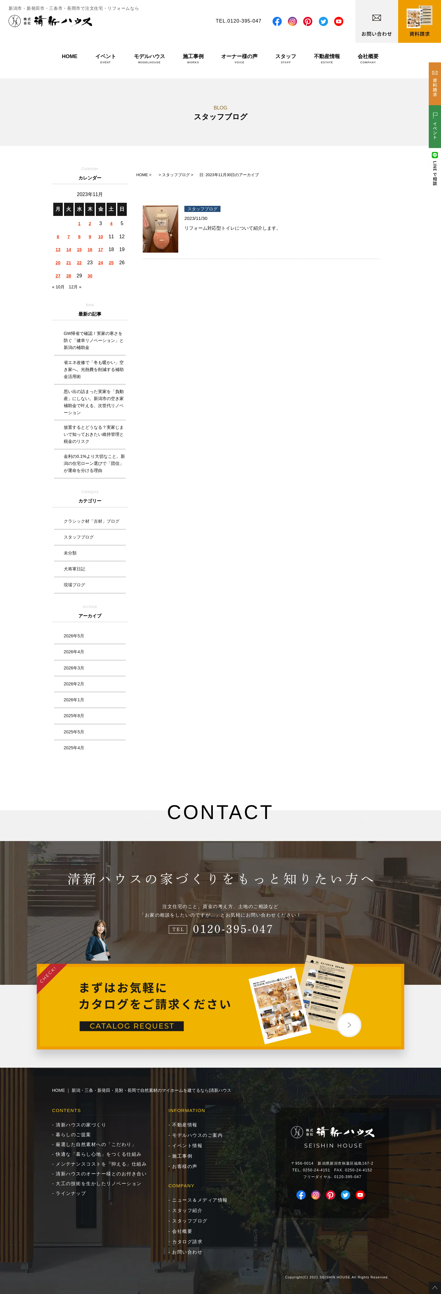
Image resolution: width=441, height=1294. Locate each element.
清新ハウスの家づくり (81, 1124)
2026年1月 (74, 699)
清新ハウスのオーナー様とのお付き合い (101, 1173)
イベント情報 (187, 1145)
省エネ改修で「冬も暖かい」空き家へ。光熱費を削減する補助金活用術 (94, 369)
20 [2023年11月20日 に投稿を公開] (58, 262)
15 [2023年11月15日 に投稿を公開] (79, 249)
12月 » (75, 286)
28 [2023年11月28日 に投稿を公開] (68, 275)
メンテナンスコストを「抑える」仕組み (101, 1163)
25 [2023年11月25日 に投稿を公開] (111, 262)
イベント (105, 59)
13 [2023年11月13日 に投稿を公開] (58, 249)
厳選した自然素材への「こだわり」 (96, 1144)
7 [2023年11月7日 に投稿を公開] (68, 236)
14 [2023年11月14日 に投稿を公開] (68, 249)
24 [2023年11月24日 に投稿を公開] (100, 262)
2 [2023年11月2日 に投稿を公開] (90, 223)
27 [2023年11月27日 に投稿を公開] (58, 275)
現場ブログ (74, 584)
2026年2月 (74, 683)
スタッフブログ (79, 537)
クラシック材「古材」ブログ (91, 521)
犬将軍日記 (74, 568)
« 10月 (58, 286)
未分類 (70, 553)
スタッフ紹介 (187, 1210)
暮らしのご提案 (73, 1134)
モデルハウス (149, 59)
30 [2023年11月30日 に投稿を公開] (90, 275)
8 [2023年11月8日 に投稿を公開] (79, 236)
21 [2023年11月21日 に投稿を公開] (68, 262)
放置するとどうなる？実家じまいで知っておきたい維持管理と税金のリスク (94, 434)
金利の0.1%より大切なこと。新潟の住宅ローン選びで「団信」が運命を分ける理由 (94, 463)
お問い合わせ (187, 1252)
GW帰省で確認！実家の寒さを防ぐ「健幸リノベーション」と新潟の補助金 (94, 340)
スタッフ (285, 59)
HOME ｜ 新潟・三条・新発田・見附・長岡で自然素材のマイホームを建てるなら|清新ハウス (141, 1090)
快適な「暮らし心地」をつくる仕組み (99, 1154)
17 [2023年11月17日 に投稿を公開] (100, 249)
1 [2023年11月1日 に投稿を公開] (79, 223)
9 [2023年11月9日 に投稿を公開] (90, 236)
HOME (69, 59)
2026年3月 (74, 668)
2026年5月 (74, 635)
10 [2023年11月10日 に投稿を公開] (100, 236)
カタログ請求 (187, 1241)
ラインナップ (71, 1193)
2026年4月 (74, 651)
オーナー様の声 (239, 59)
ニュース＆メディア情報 (200, 1200)
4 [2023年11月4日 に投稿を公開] (111, 223)
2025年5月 (74, 731)
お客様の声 (185, 1166)
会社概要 (368, 59)
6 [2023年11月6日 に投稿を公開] (58, 236)
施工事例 (193, 59)
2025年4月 (74, 747)
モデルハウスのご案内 (197, 1135)
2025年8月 (74, 715)
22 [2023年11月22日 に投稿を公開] (79, 262)
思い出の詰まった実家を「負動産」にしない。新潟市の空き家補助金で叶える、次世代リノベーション (94, 402)
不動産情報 (327, 59)
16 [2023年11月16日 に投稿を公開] (90, 249)
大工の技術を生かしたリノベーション (99, 1183)
